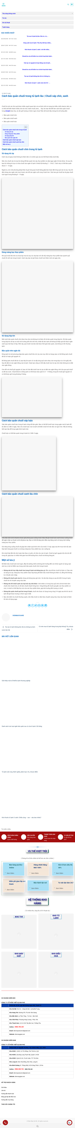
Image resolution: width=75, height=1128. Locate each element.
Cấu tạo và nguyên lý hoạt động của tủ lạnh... (37, 63)
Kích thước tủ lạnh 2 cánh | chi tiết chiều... (37, 49)
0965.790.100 (19, 1027)
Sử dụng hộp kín (9, 135)
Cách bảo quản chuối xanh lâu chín (13, 142)
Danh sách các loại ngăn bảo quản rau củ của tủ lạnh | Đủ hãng (22, 726)
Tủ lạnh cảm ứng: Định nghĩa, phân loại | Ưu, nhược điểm (20, 772)
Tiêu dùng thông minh (9, 13)
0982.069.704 (19, 1069)
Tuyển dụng (5, 27)
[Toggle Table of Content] (25, 127)
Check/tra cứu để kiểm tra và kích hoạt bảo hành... (37, 56)
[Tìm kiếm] (68, 4)
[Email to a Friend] (39, 605)
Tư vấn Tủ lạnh (6, 93)
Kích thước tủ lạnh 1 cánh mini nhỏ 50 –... (37, 83)
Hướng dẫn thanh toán (7, 1093)
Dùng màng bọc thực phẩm (12, 133)
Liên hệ (3, 1090)
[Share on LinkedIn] (45, 605)
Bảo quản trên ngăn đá (11, 137)
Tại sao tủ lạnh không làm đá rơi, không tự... (37, 76)
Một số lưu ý (6, 144)
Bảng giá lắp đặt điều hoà (8, 1096)
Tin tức (4, 18)
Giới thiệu (4, 1087)
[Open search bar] (37, 1126)
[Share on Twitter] (35, 605)
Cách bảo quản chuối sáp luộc (12, 140)
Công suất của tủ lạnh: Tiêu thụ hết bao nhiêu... (37, 43)
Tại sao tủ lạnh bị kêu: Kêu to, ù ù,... (37, 36)
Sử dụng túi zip (9, 131)
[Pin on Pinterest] (42, 605)
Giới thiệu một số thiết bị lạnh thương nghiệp (16, 681)
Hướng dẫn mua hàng (7, 1100)
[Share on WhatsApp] (29, 605)
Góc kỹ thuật (6, 22)
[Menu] (3, 5)
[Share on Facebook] (32, 605)
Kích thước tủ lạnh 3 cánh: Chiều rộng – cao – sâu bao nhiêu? (21, 817)
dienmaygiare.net (20, 1034)
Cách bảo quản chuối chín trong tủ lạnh (15, 130)
